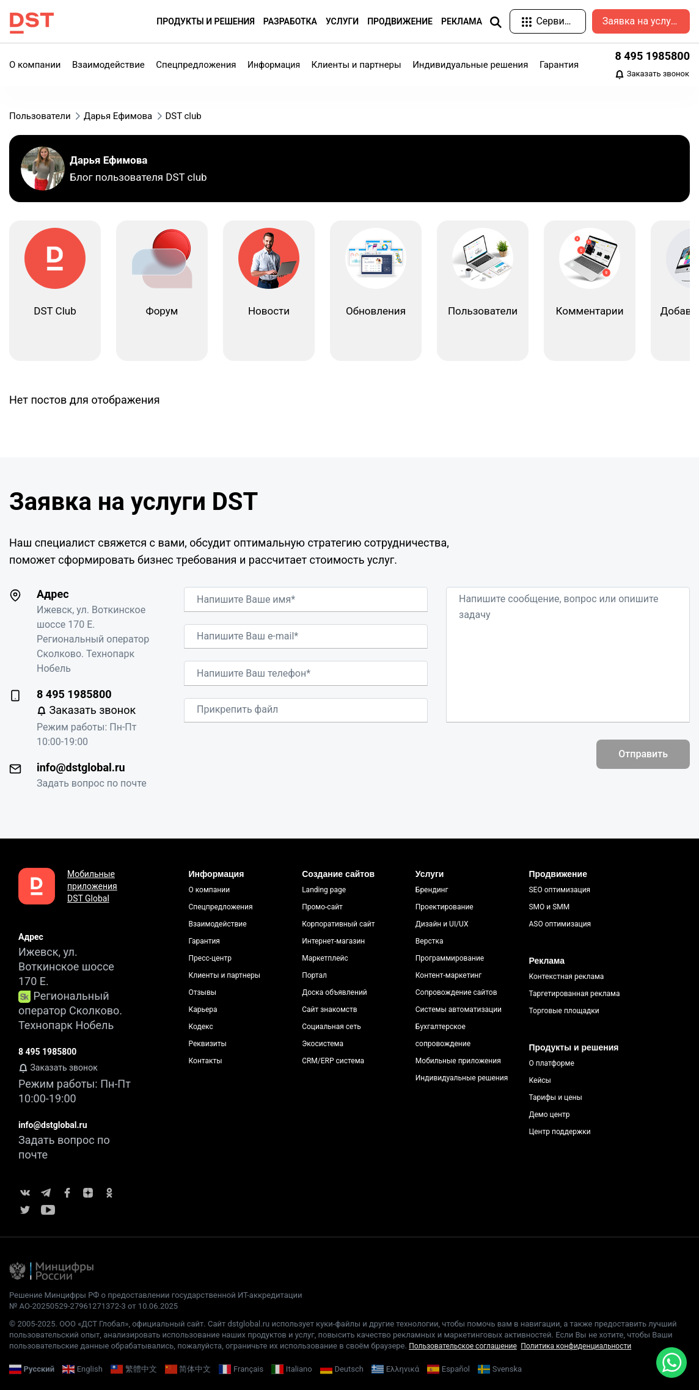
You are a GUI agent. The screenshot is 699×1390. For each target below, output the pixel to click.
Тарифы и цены (555, 1097)
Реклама (547, 961)
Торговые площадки (564, 1010)
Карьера (203, 1009)
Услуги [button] (342, 21)
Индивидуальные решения (470, 64)
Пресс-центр (210, 958)
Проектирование (444, 907)
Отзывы (203, 992)
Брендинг (431, 890)
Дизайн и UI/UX (442, 924)
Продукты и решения (573, 1047)
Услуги (429, 874)
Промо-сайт (322, 907)
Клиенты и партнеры (356, 64)
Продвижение (558, 874)
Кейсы (540, 1080)
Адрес (53, 594)
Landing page (324, 890)
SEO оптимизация (559, 890)
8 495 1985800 (652, 55)
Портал (314, 975)
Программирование (449, 958)
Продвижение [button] (400, 21)
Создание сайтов (338, 874)
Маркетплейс (325, 958)
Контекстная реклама (566, 976)
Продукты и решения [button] (205, 21)
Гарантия (559, 64)
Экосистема (322, 1043)
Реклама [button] (461, 21)
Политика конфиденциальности (576, 1346)
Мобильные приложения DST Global (92, 886)
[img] (495, 22)
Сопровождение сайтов (456, 992)
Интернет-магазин (333, 941)
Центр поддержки (559, 1131)
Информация (216, 874)
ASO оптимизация (560, 924)
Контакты (205, 1061)
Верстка (429, 941)
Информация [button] (273, 65)
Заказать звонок (652, 74)
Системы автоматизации (458, 1009)
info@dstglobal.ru (81, 767)
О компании (34, 64)
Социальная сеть (331, 1026)
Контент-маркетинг (448, 975)
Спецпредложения (196, 64)
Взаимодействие (108, 64)
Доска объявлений (334, 992)
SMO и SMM (549, 907)
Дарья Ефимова (108, 160)
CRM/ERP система (333, 1061)
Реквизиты (208, 1043)
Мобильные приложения (458, 1061)
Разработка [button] (290, 21)
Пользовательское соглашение (463, 1346)
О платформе (551, 1063)
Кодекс (201, 1026)
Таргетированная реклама (574, 993)
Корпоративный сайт (338, 924)
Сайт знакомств (329, 1009)
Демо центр (549, 1114)
